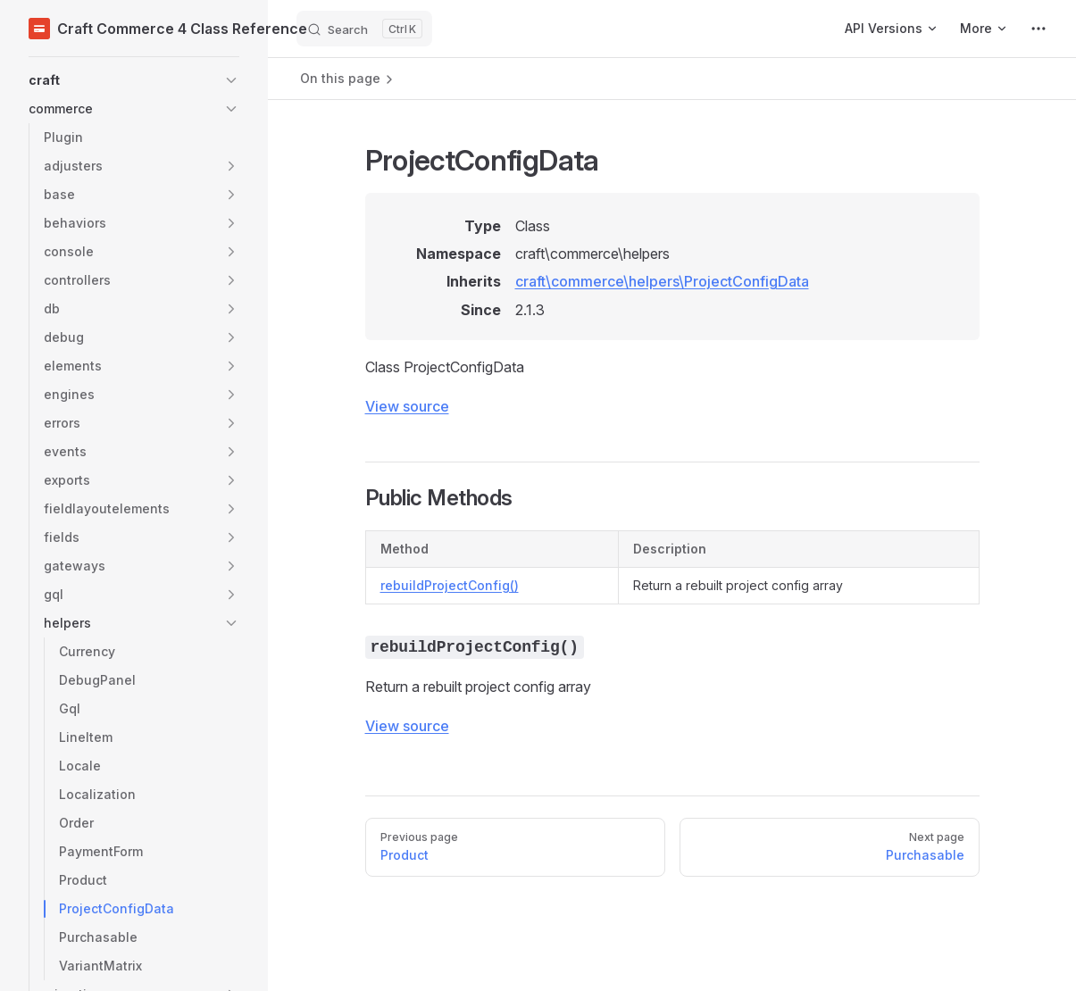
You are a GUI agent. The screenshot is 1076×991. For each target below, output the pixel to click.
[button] (134, 80)
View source (407, 406)
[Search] (364, 28)
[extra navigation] (1038, 28)
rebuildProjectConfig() (449, 585)
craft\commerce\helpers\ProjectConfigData (662, 281)
